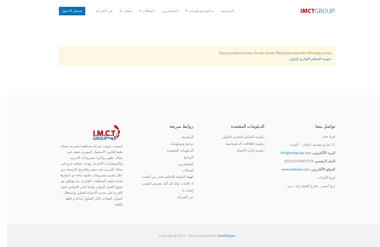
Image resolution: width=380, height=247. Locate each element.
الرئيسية (220, 11)
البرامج (181, 157)
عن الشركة (97, 11)
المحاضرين (163, 11)
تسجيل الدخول (65, 11)
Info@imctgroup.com (288, 153)
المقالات (141, 11)
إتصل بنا (119, 11)
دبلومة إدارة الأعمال (243, 150)
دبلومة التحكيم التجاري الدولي (303, 59)
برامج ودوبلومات (194, 11)
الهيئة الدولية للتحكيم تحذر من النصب (160, 176)
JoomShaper (219, 235)
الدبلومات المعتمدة (173, 150)
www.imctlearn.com (288, 169)
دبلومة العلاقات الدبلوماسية (238, 143)
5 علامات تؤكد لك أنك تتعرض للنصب (160, 183)
